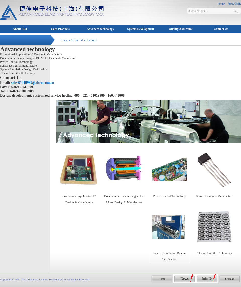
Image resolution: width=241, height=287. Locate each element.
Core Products (60, 29)
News (184, 279)
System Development (140, 29)
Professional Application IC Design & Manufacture (31, 54)
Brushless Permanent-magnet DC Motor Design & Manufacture (38, 58)
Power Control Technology (16, 62)
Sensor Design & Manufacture (18, 65)
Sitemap (229, 278)
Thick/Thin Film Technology (17, 73)
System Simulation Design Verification (23, 69)
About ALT (20, 29)
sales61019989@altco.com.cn (32, 82)
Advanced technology (100, 29)
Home (64, 40)
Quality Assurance (181, 29)
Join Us (207, 279)
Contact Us (221, 29)
